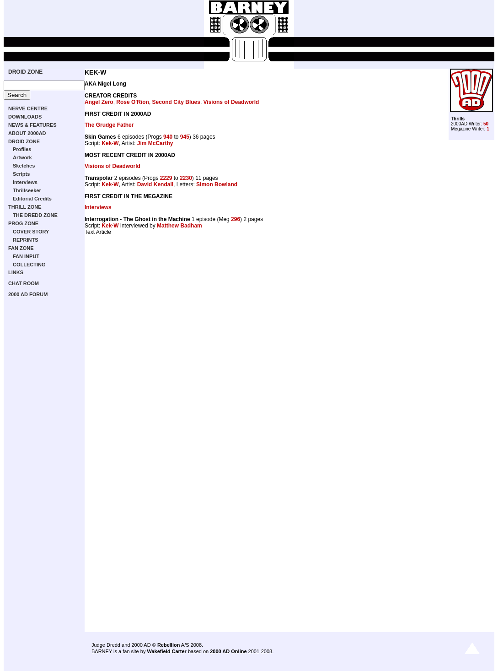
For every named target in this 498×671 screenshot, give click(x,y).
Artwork (22, 157)
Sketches (24, 165)
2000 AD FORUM (28, 294)
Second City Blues (176, 102)
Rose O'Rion (132, 102)
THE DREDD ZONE (35, 215)
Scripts (21, 174)
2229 (166, 178)
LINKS (15, 272)
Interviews (25, 182)
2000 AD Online (228, 651)
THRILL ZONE (25, 207)
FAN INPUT (26, 256)
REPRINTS (25, 240)
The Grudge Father (109, 125)
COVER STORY (31, 231)
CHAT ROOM (23, 283)
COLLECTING (29, 264)
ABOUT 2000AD (27, 133)
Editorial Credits (32, 198)
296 (235, 219)
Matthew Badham (179, 225)
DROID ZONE (25, 72)
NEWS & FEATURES (32, 125)
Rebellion (168, 645)
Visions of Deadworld (231, 102)
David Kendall (155, 184)
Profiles (22, 149)
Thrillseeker (27, 190)
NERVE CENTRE (28, 108)
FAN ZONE (21, 248)
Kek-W (110, 143)
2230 (186, 178)
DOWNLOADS (25, 116)
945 (184, 137)
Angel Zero (99, 102)
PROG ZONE (23, 223)
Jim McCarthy (155, 143)
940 (167, 137)
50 (485, 123)
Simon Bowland (216, 184)
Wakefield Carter (166, 651)
